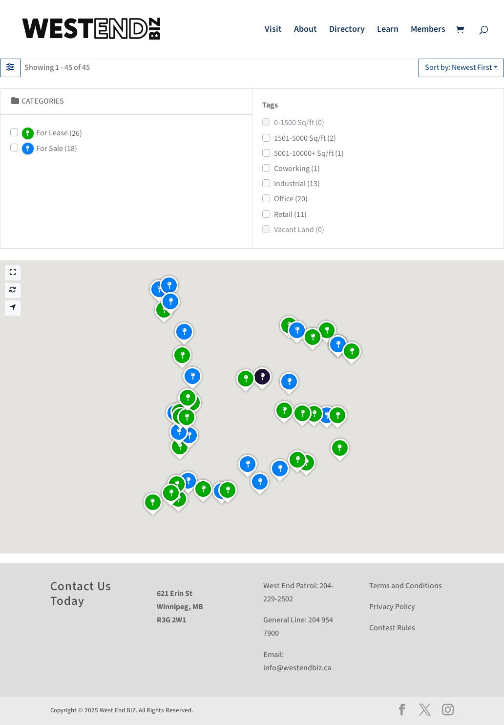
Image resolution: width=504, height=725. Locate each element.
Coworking (297, 169)
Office (291, 199)
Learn (388, 30)
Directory (347, 30)
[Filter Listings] (10, 68)
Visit (273, 30)
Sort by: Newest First (458, 68)
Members (428, 30)
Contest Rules (392, 628)
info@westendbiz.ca (297, 668)
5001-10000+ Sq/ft (309, 154)
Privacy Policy (392, 607)
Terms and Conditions (405, 586)
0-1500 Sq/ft (299, 123)
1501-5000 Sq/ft (305, 138)
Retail (290, 215)
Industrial (297, 184)
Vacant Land (299, 230)
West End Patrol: (290, 586)
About (305, 30)
